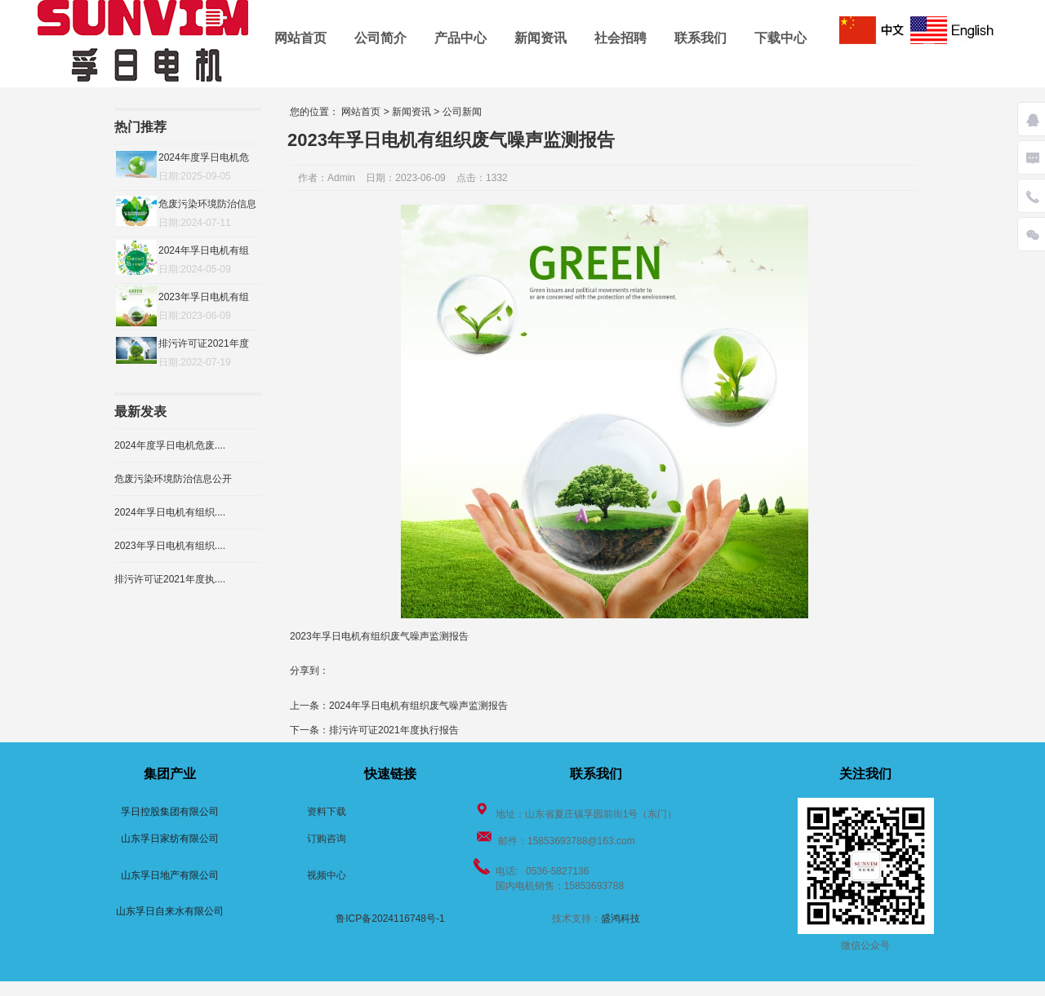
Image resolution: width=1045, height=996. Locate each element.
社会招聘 (620, 38)
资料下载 (326, 811)
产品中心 (460, 38)
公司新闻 (462, 111)
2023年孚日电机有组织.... (169, 545)
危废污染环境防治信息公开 (173, 479)
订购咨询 (326, 838)
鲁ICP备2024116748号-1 (390, 918)
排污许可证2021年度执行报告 (394, 730)
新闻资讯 (540, 38)
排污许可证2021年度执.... (169, 579)
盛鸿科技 (620, 918)
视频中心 (326, 875)
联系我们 (700, 38)
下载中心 (780, 38)
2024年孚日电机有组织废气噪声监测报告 (418, 705)
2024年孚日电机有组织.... (169, 512)
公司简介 (380, 38)
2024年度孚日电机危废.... (169, 445)
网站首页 (300, 38)
